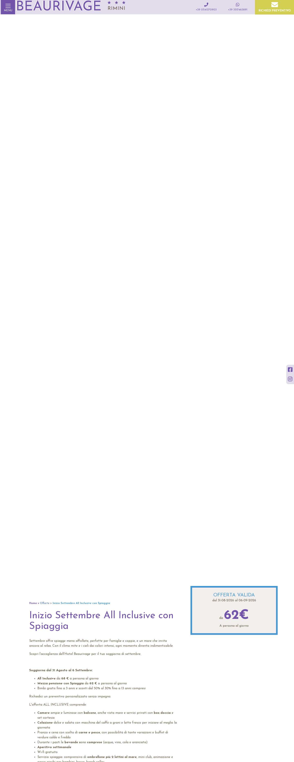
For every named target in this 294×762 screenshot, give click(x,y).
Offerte (44, 603)
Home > (34, 603)
